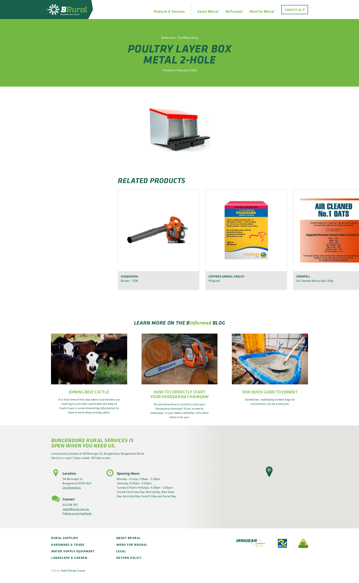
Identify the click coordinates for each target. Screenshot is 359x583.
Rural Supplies (64, 538)
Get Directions (71, 487)
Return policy (129, 558)
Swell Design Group (73, 570)
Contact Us (293, 9)
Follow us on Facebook (77, 513)
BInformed (233, 11)
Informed (200, 322)
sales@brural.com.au (75, 509)
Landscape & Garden (69, 558)
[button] (269, 471)
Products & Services (169, 11)
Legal (121, 551)
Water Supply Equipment (73, 551)
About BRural (208, 11)
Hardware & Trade (67, 544)
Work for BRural (261, 11)
